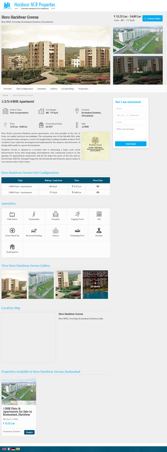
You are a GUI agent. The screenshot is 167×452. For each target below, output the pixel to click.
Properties (83, 88)
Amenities (41, 88)
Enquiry (29, 432)
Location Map (67, 88)
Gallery (53, 88)
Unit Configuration (24, 88)
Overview (8, 88)
